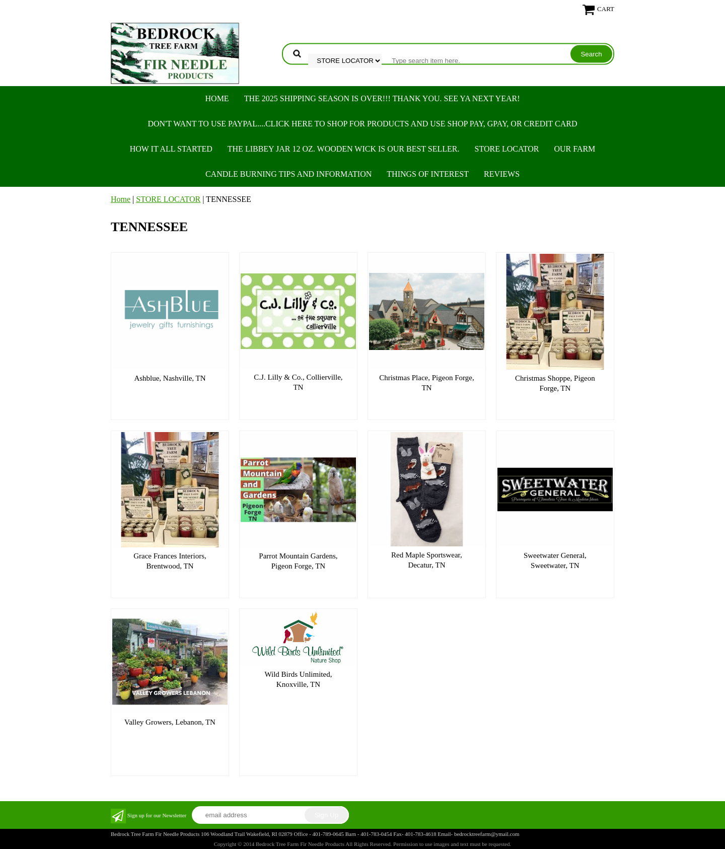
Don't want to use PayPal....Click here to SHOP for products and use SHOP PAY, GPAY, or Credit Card (362, 123)
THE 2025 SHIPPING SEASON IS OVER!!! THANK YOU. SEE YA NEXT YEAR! (382, 98)
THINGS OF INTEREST (428, 174)
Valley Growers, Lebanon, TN (169, 722)
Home (217, 98)
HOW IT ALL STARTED (171, 149)
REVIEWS (502, 174)
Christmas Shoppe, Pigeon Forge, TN (555, 383)
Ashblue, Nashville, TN (169, 378)
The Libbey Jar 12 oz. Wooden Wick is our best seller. (344, 149)
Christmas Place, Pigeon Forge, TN (426, 383)
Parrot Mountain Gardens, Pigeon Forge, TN (298, 561)
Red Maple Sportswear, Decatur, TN (426, 560)
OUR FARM (574, 149)
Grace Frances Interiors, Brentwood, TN (169, 561)
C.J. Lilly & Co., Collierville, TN (298, 382)
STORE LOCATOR (507, 149)
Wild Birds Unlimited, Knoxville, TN (298, 679)
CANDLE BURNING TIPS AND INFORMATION (288, 174)
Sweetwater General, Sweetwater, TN (555, 560)
